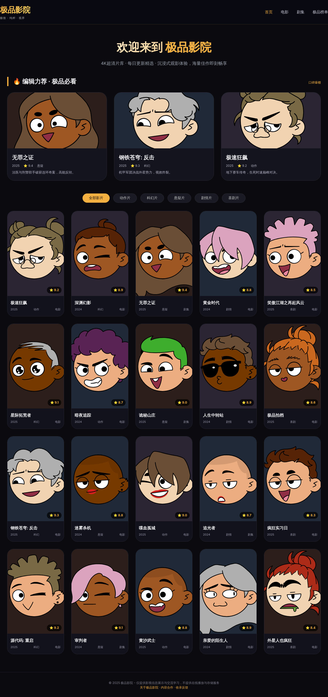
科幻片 (152, 198)
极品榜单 (320, 11)
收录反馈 (182, 687)
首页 (269, 11)
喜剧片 (233, 198)
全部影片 (96, 198)
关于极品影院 (149, 687)
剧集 (300, 11)
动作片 (125, 198)
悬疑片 (179, 198)
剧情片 (206, 198)
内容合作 (167, 687)
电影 (285, 11)
